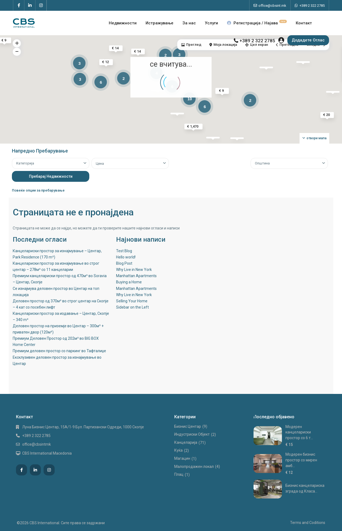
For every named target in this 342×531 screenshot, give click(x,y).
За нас (189, 23)
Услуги (211, 23)
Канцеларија (185, 442)
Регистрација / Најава (257, 23)
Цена (100, 163)
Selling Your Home (131, 301)
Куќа (178, 450)
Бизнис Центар (187, 426)
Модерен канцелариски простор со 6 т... (299, 432)
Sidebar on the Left (132, 307)
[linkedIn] (29, 5)
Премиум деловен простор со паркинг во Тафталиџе (59, 351)
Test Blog (124, 251)
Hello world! (126, 257)
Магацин (182, 458)
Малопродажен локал (194, 466)
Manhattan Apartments (136, 276)
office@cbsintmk (36, 444)
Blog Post (124, 263)
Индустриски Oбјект (192, 434)
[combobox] (50, 163)
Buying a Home (129, 282)
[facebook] (18, 5)
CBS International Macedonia (47, 453)
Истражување (159, 23)
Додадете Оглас (308, 40)
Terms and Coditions (307, 522)
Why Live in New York (134, 269)
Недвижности (123, 23)
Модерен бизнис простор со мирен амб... (301, 460)
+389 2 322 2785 (312, 6)
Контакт (304, 23)
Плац (178, 474)
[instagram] (41, 5)
